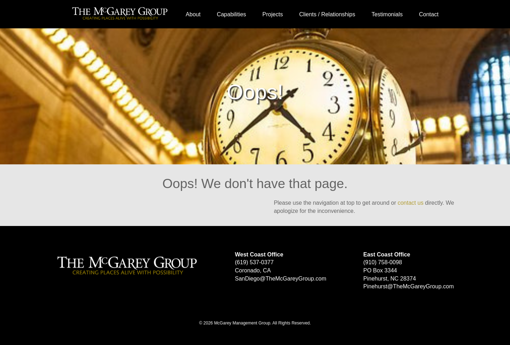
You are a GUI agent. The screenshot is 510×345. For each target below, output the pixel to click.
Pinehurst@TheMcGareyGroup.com (408, 286)
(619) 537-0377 (254, 262)
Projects (272, 14)
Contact (428, 14)
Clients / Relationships (327, 14)
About (193, 14)
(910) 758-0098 (382, 262)
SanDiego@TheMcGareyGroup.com (280, 279)
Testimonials (387, 14)
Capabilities (231, 14)
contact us (411, 203)
